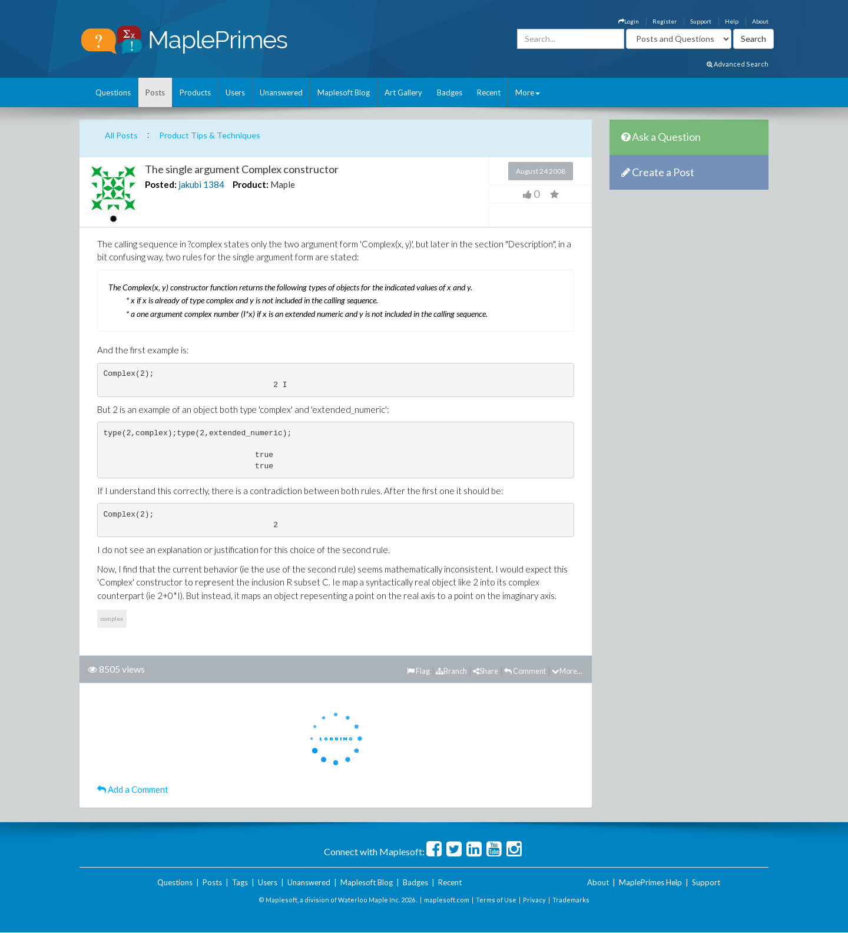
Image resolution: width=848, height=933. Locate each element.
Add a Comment (132, 789)
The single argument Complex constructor (242, 169)
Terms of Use (496, 900)
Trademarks (570, 900)
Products (195, 92)
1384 (213, 184)
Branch (451, 671)
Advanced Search (737, 64)
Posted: (161, 184)
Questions (113, 92)
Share (485, 671)
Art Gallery (403, 92)
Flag (418, 671)
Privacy (534, 900)
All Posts (121, 135)
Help (731, 21)
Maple (282, 184)
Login (628, 21)
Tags (240, 882)
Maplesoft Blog (343, 92)
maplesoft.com (446, 900)
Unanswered (281, 92)
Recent (489, 92)
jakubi (189, 184)
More (527, 92)
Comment (525, 671)
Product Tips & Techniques (209, 135)
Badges (449, 92)
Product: (251, 184)
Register (664, 21)
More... (567, 671)
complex (112, 618)
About (760, 21)
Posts (155, 92)
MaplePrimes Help (650, 882)
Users (235, 92)
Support (700, 21)
